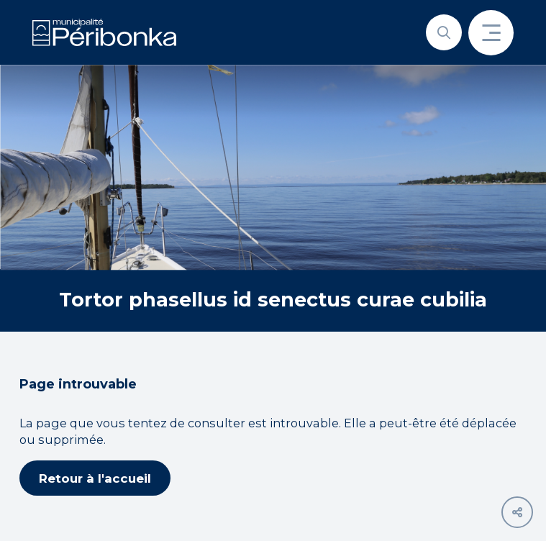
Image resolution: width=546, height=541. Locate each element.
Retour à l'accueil (95, 478)
